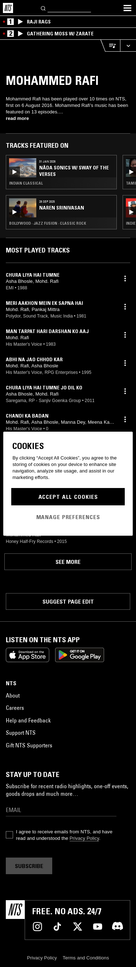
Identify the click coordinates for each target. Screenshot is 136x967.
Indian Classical (26, 183)
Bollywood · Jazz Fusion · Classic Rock (47, 223)
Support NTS (21, 732)
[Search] (44, 7)
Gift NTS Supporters (29, 745)
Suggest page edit (68, 601)
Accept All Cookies (68, 496)
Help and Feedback (28, 720)
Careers (15, 707)
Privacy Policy (84, 838)
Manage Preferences (68, 517)
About (13, 695)
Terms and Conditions (86, 957)
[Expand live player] (128, 46)
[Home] (8, 8)
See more (68, 561)
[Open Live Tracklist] (110, 46)
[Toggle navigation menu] (127, 8)
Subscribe (29, 865)
